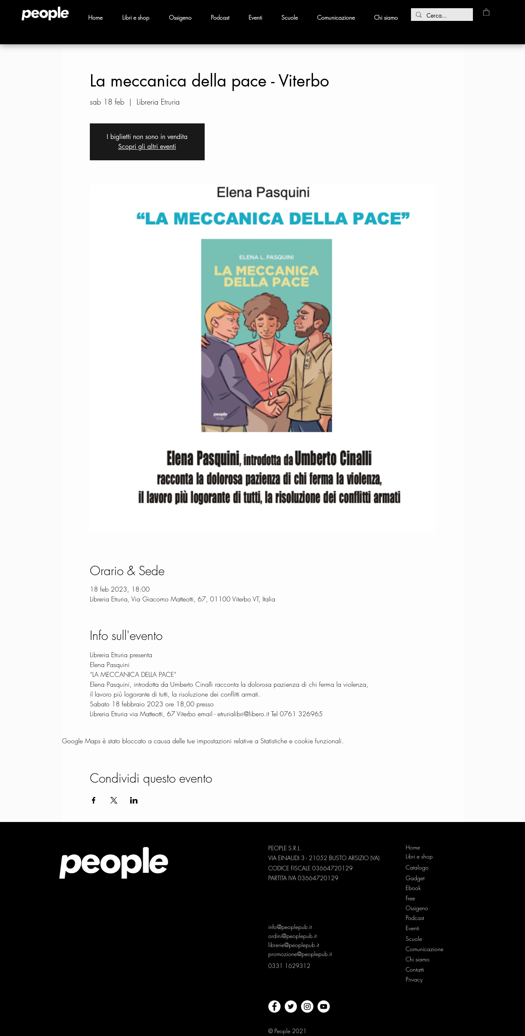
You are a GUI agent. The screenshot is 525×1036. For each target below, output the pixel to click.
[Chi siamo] (419, 959)
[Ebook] (419, 888)
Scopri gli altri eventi (147, 146)
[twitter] (291, 1006)
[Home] (419, 847)
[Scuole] (414, 939)
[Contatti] (415, 969)
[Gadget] (419, 878)
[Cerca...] (441, 15)
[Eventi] (413, 928)
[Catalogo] (419, 867)
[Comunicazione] (425, 949)
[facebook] (274, 1006)
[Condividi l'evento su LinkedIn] (134, 800)
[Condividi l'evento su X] (114, 800)
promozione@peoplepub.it (300, 954)
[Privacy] (415, 979)
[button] (486, 12)
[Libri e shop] (420, 856)
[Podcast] (419, 918)
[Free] (419, 898)
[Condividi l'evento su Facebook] (94, 800)
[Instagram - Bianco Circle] (307, 1006)
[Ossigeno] (419, 908)
